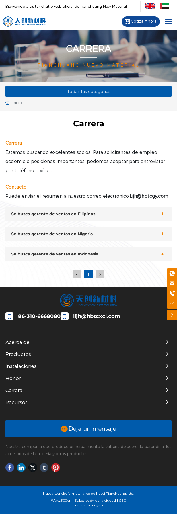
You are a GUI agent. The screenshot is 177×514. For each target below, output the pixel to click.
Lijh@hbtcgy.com (149, 196)
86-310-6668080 (39, 316)
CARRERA (88, 48)
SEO (122, 500)
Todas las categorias (88, 91)
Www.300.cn (61, 500)
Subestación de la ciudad (95, 500)
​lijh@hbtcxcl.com (96, 316)
